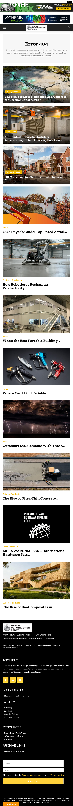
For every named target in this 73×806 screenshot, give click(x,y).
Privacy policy (57, 775)
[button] (4, 27)
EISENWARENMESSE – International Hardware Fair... (34, 553)
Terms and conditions (32, 775)
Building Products (12, 91)
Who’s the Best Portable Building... (31, 340)
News (5, 228)
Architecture (10, 132)
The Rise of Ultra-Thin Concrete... (30, 498)
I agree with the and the (33, 775)
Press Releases (10, 547)
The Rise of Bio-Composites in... (29, 607)
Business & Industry (13, 172)
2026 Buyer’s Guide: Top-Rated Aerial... (35, 232)
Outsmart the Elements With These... (34, 446)
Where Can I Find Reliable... (26, 393)
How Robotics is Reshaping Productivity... (25, 286)
